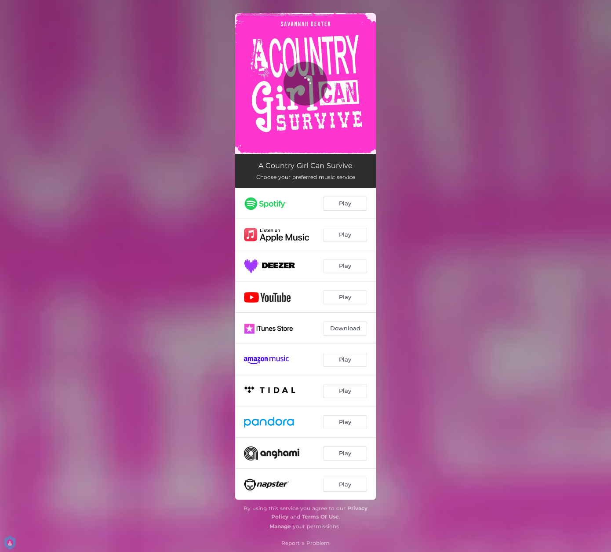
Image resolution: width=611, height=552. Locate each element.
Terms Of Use (320, 516)
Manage (280, 526)
